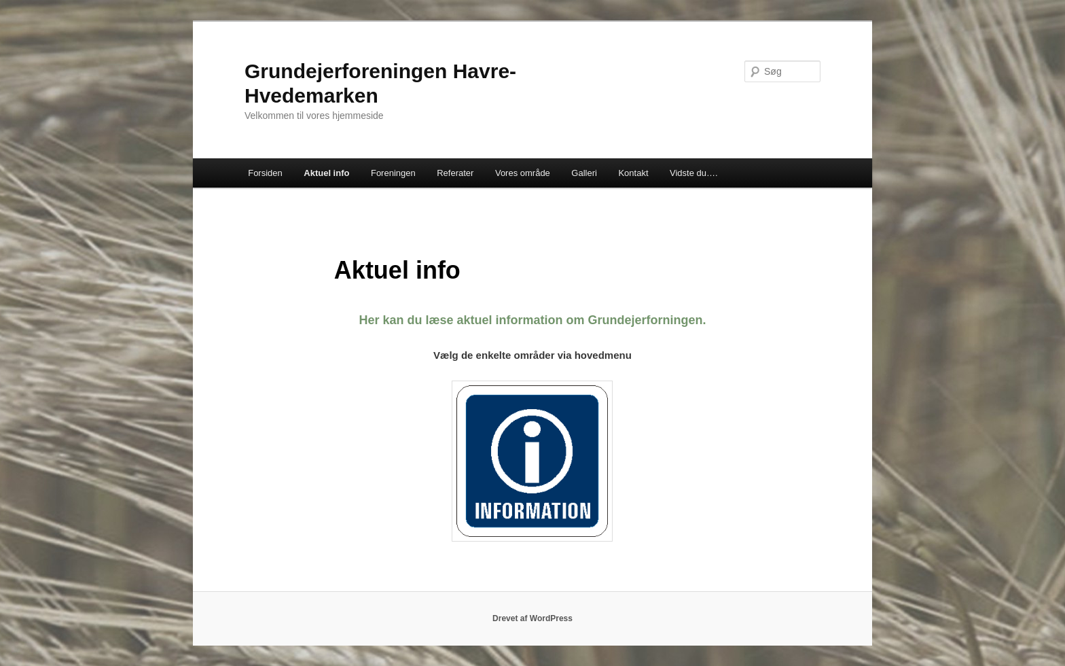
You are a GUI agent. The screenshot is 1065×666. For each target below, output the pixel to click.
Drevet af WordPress (532, 618)
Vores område (522, 173)
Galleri (584, 173)
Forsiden (265, 173)
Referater (455, 173)
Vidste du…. (694, 173)
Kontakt (633, 173)
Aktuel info (326, 173)
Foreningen (393, 173)
